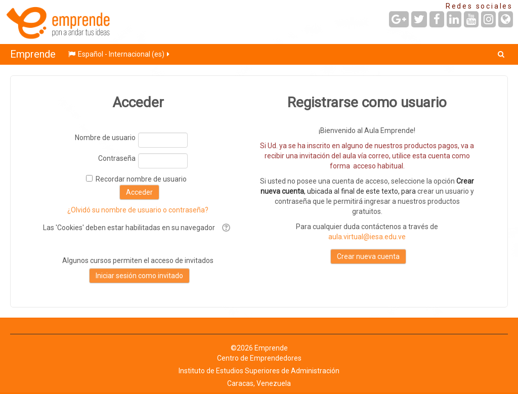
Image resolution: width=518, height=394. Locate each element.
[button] (500, 54)
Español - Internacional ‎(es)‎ (119, 54)
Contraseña (117, 158)
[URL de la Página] (505, 19)
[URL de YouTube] (471, 19)
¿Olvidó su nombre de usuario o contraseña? (137, 210)
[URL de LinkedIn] (454, 19)
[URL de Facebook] (436, 19)
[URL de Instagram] (488, 19)
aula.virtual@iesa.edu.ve (367, 237)
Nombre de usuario (105, 138)
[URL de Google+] (399, 19)
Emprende (33, 54)
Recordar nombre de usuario (141, 179)
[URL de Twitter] (419, 19)
